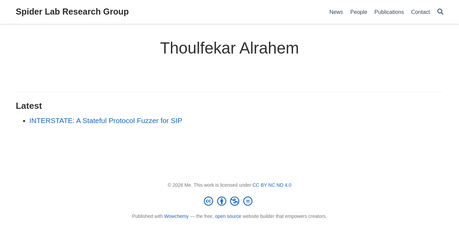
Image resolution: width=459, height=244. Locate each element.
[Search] (440, 12)
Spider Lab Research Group (72, 11)
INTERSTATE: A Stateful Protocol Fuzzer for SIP (106, 120)
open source (228, 216)
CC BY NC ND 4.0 (271, 185)
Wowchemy (176, 216)
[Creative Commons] (229, 201)
